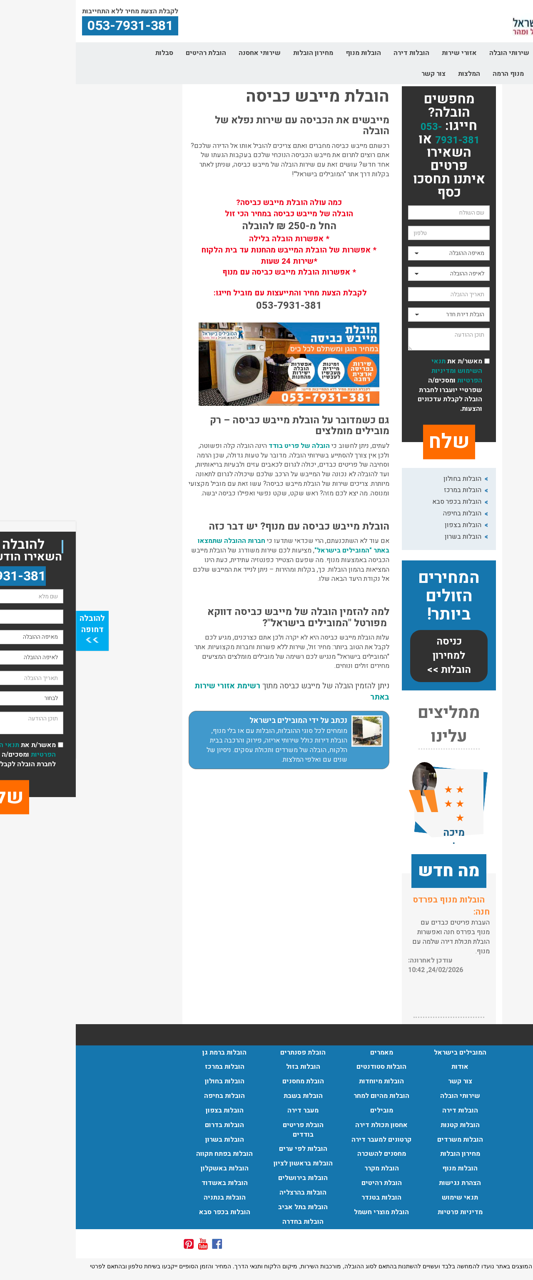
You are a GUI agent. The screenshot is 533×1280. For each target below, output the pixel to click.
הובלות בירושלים (227, 1178)
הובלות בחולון (387, 479)
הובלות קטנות (384, 1125)
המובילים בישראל (384, 1053)
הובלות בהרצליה (227, 1193)
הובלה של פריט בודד (223, 446)
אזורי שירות (383, 53)
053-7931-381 (374, 134)
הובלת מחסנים (227, 1081)
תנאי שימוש (384, 1197)
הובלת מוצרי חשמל (305, 1212)
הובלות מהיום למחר (306, 1096)
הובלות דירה (336, 53)
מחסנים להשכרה (305, 1154)
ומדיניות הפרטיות (381, 375)
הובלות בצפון (387, 525)
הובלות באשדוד (149, 1183)
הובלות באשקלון (149, 1168)
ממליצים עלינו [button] (373, 725)
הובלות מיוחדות (305, 1081)
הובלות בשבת (227, 1096)
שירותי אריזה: (383, 900)
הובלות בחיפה (386, 513)
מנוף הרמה (432, 74)
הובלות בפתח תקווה (148, 1154)
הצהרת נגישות (384, 1183)
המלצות (393, 74)
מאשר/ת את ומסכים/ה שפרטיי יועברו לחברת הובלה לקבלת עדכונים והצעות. (374, 385)
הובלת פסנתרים (227, 1053)
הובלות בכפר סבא (381, 502)
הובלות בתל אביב (227, 1207)
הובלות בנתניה (149, 1197)
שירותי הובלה (433, 53)
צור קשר (358, 74)
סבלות (88, 53)
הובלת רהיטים (130, 53)
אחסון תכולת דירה (305, 1125)
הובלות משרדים (384, 1140)
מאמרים (305, 1053)
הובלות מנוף (287, 53)
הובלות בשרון (387, 537)
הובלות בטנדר (306, 1197)
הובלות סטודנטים (306, 1067)
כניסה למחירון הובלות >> (373, 656)
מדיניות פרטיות (384, 1212)
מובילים (305, 1110)
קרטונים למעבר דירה (491, 74)
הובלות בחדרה (227, 1222)
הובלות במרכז (387, 490)
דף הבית (508, 53)
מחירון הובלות (237, 53)
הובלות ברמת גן (149, 1053)
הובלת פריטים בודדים (227, 1130)
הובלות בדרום (148, 1125)
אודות (474, 53)
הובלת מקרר (306, 1168)
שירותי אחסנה (184, 53)
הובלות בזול (227, 1067)
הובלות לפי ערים (227, 1149)
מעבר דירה (227, 1110)
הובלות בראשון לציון (227, 1163)
